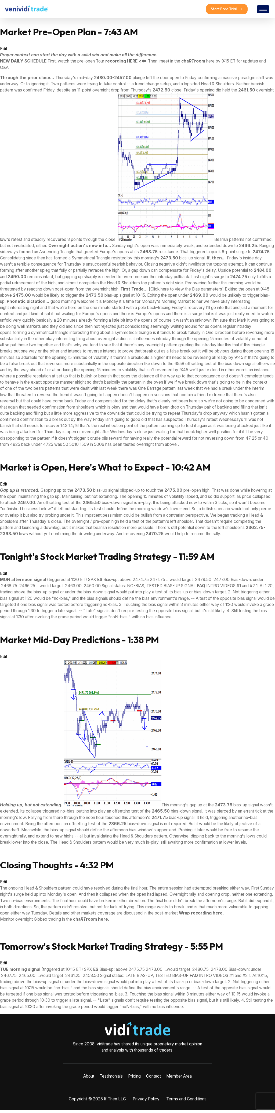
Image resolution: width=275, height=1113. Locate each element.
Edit (3, 51)
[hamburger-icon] (263, 10)
